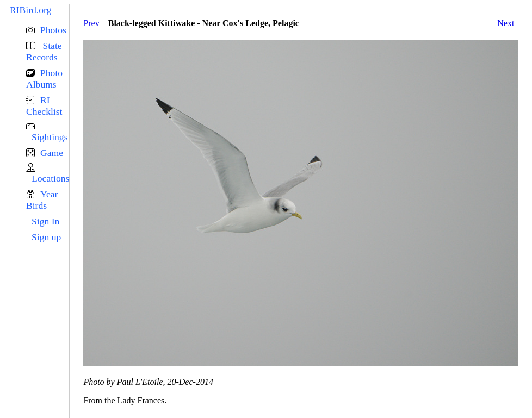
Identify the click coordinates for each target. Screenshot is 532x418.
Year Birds (42, 200)
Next (505, 23)
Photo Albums (44, 78)
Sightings (49, 137)
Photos (53, 29)
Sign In (45, 221)
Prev (91, 23)
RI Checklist (44, 106)
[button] (47, 30)
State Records (44, 51)
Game (51, 152)
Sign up (46, 237)
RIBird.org (30, 9)
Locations (50, 178)
